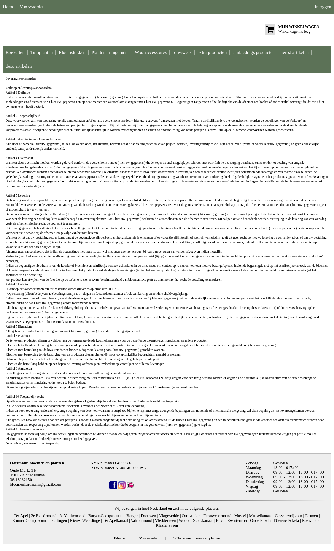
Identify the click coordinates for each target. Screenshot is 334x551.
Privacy (119, 538)
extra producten (212, 52)
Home (8, 6)
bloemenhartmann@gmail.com (35, 484)
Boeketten (15, 52)
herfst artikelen (295, 52)
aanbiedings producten (253, 52)
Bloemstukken (71, 52)
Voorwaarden (32, 6)
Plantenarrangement (110, 52)
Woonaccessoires (151, 52)
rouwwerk (182, 52)
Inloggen (323, 6)
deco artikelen (19, 66)
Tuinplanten (41, 52)
